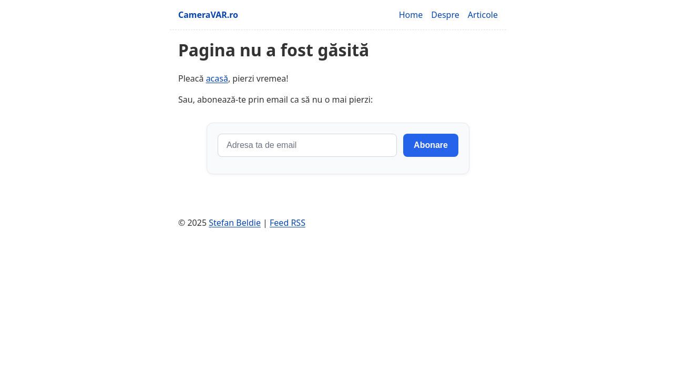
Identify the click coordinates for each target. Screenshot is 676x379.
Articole (483, 15)
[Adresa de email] (307, 145)
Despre (445, 15)
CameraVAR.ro (208, 15)
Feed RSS (287, 222)
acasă (217, 78)
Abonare (431, 145)
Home (411, 15)
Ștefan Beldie (235, 222)
